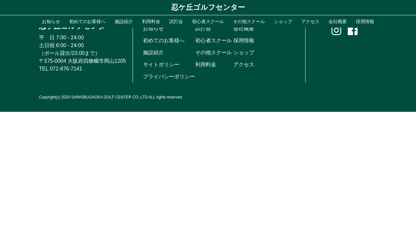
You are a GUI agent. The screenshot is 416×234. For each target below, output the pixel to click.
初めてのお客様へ (164, 40)
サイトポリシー (161, 64)
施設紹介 (153, 52)
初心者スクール (213, 40)
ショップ (243, 52)
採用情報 (243, 40)
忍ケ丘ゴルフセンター (208, 7)
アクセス (243, 64)
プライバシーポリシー (169, 76)
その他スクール (213, 52)
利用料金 (205, 64)
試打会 (203, 28)
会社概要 (243, 28)
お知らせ (153, 28)
